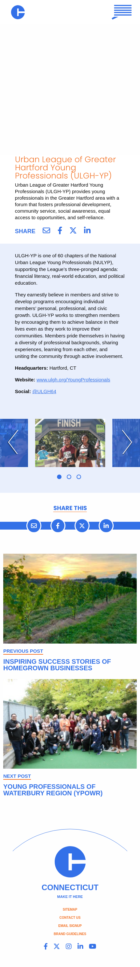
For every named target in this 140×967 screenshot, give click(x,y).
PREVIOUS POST (23, 651)
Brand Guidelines (70, 934)
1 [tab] (59, 477)
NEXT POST (17, 776)
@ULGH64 (44, 391)
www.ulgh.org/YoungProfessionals (73, 379)
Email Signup (70, 926)
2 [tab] (69, 477)
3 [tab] (79, 477)
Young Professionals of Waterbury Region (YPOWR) (53, 790)
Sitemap (70, 909)
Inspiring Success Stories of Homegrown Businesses (57, 665)
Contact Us (70, 917)
